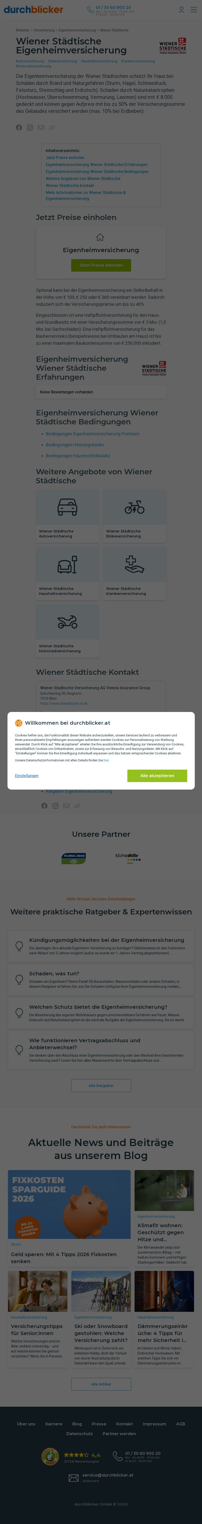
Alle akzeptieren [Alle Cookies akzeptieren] (157, 775)
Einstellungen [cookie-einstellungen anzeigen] (26, 775)
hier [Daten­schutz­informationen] (106, 760)
